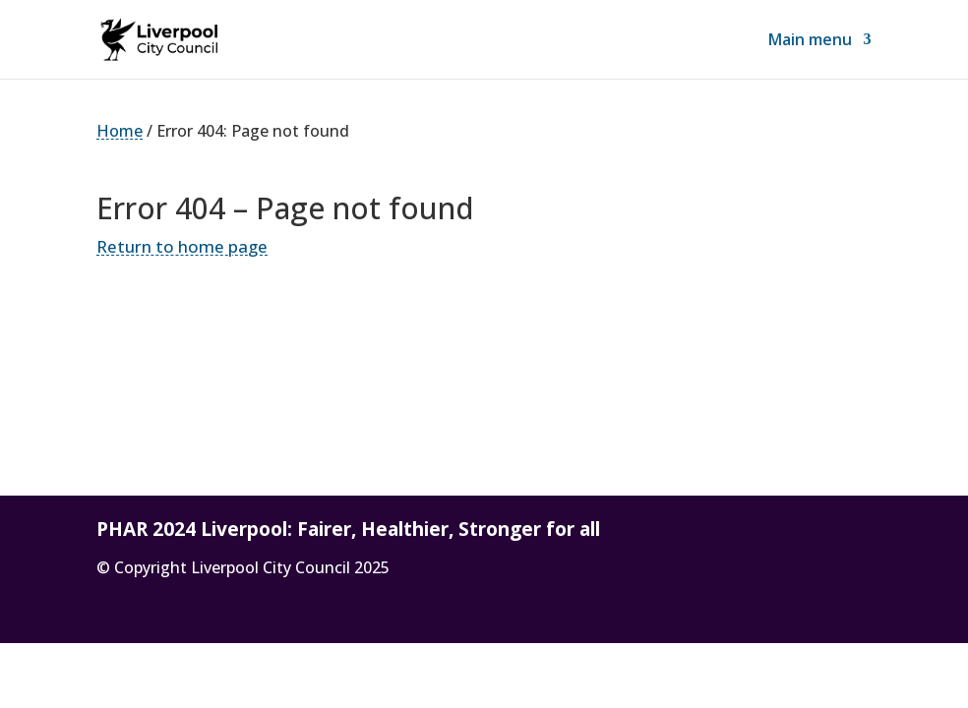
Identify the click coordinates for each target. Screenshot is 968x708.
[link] (158, 37)
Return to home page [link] (182, 246)
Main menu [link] (810, 41)
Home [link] (119, 131)
